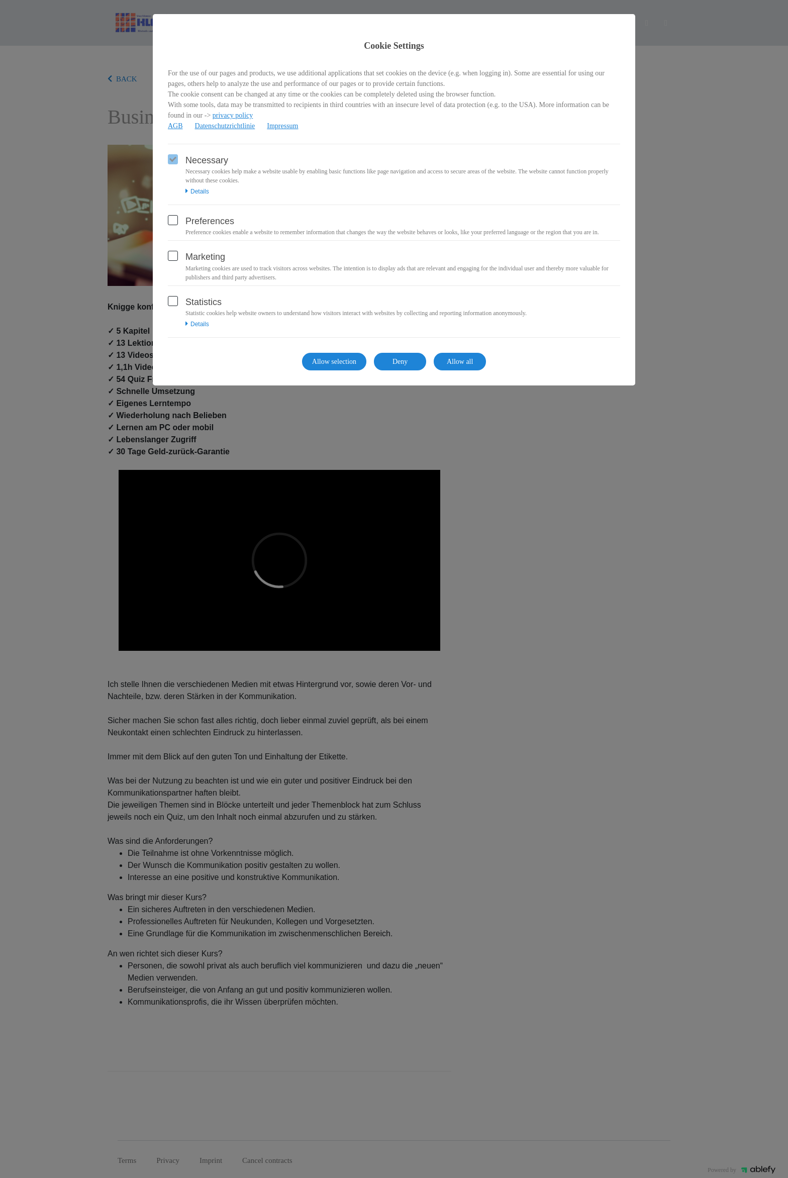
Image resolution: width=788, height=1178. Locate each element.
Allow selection (334, 361)
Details (197, 191)
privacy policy (233, 115)
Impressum (282, 126)
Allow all (460, 361)
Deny (400, 361)
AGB (175, 126)
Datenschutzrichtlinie (225, 126)
